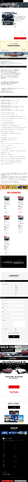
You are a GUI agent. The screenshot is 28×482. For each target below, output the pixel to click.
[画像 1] (4, 22)
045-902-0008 (8, 262)
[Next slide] (13, 16)
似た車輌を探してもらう (20, 38)
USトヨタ (4, 452)
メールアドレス (4, 303)
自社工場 (3, 462)
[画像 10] (12, 24)
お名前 (4, 299)
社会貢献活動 (15, 468)
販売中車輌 (4, 455)
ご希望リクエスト (15, 457)
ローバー (15, 450)
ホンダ (14, 451)
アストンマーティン (4, 450)
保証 (14, 459)
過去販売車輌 (4, 456)
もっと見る (14, 408)
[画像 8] (8, 24)
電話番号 (3, 307)
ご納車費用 (4, 459)
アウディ (15, 449)
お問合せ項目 (4, 284)
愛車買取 (15, 455)
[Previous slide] (2, 24)
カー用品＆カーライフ (16, 462)
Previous (9, 434)
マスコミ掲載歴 (4, 468)
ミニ (3, 451)
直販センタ (4, 463)
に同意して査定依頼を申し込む (14, 334)
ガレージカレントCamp (16, 463)
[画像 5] (12, 22)
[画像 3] (8, 22)
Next (18, 434)
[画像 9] (10, 24)
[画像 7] (6, 24)
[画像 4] (10, 22)
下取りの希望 (4, 330)
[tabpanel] (5, 434)
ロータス (3, 449)
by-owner (4, 458)
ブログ (14, 456)
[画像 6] (4, 24)
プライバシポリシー (11, 334)
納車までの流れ (15, 458)
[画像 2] (6, 22)
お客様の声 (4, 457)
